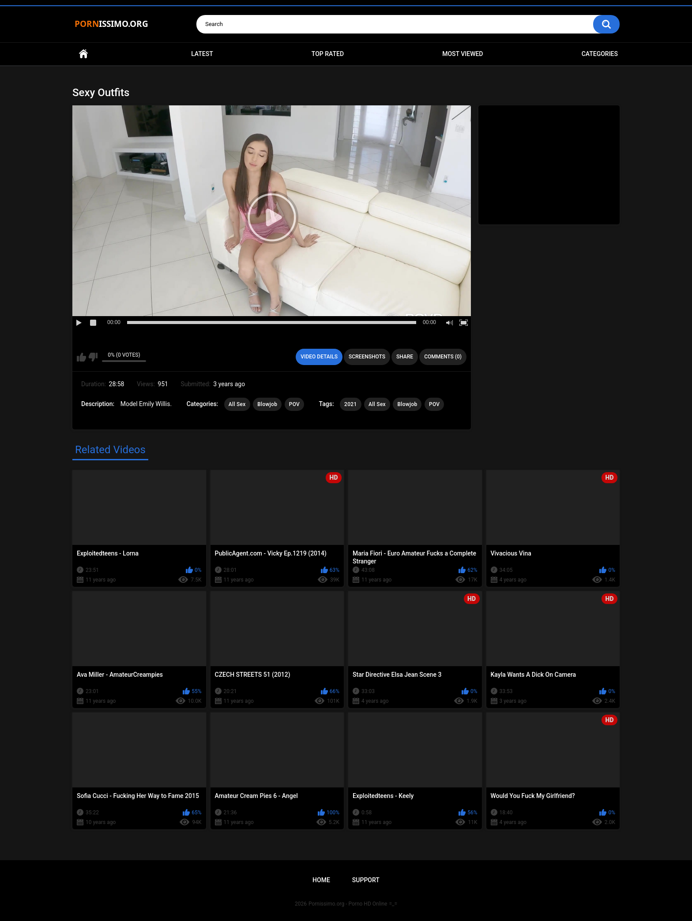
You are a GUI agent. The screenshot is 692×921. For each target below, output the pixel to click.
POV (294, 404)
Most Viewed (462, 53)
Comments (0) (443, 357)
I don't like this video (93, 357)
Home (83, 54)
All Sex (237, 404)
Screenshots (367, 357)
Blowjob (267, 404)
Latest (202, 53)
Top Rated (328, 53)
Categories (600, 53)
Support (366, 880)
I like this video (81, 357)
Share (404, 357)
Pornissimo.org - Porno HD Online (347, 904)
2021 (350, 404)
